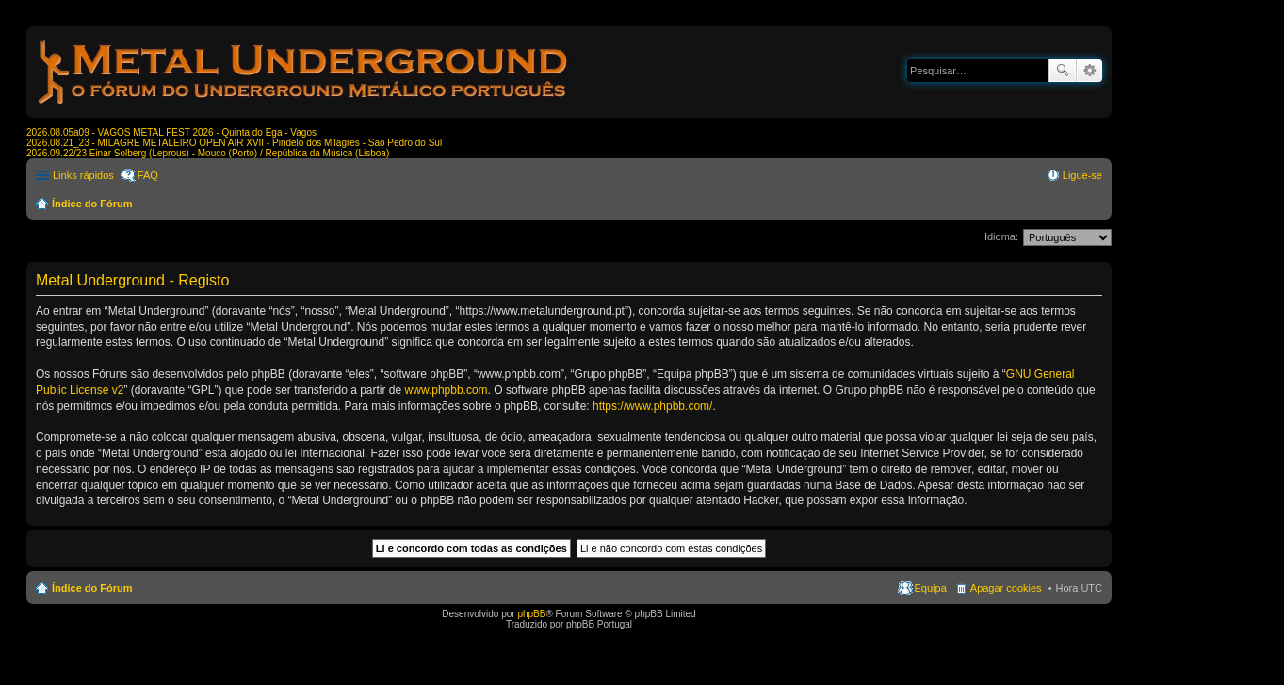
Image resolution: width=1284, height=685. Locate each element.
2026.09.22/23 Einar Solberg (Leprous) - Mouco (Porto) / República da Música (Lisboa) (207, 153)
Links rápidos (83, 175)
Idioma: (1001, 236)
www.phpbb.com (446, 390)
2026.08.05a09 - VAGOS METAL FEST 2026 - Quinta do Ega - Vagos (171, 132)
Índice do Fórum (92, 203)
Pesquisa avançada (1089, 70)
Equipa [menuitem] (931, 588)
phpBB (531, 614)
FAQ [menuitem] (148, 175)
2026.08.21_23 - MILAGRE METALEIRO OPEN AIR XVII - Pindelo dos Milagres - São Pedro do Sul (234, 143)
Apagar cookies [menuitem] (1006, 588)
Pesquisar (1062, 70)
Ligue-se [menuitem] (1082, 175)
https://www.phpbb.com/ (652, 406)
